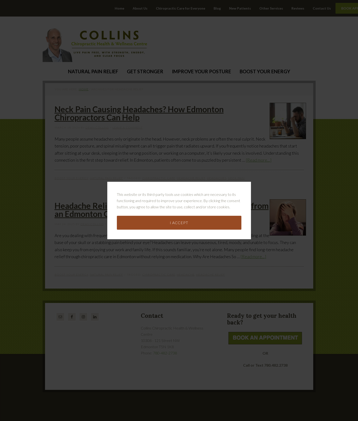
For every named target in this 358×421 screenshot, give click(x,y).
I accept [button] (179, 201)
